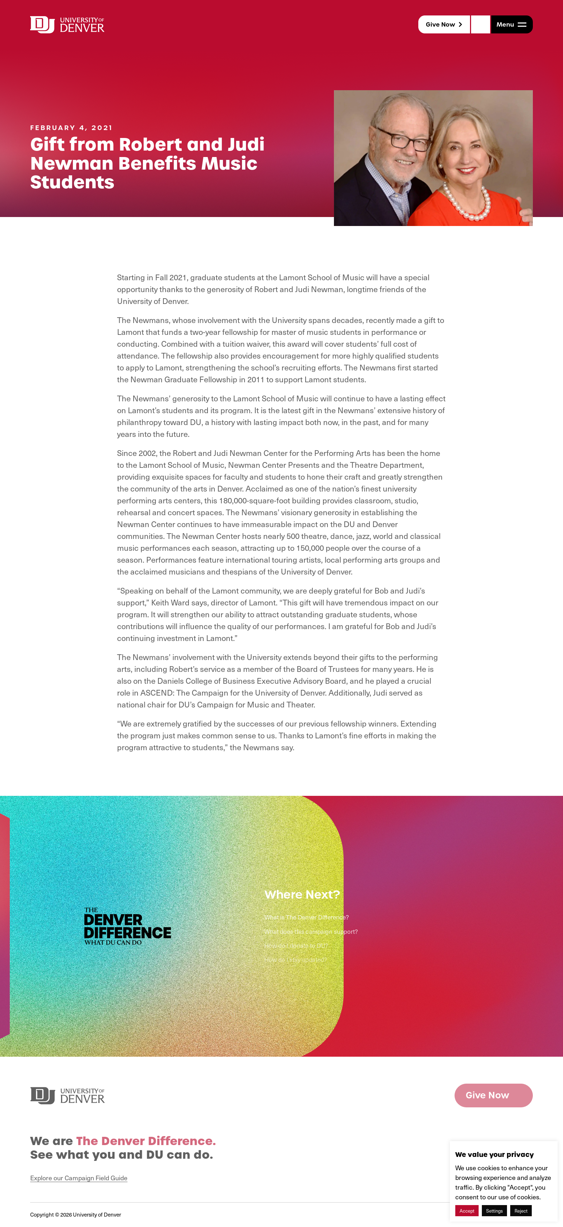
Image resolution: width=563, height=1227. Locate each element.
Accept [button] (467, 1210)
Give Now (440, 24)
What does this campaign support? (310, 931)
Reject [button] (521, 1210)
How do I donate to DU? (295, 945)
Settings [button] (494, 1210)
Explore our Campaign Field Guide (78, 1177)
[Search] (480, 24)
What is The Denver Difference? (306, 917)
